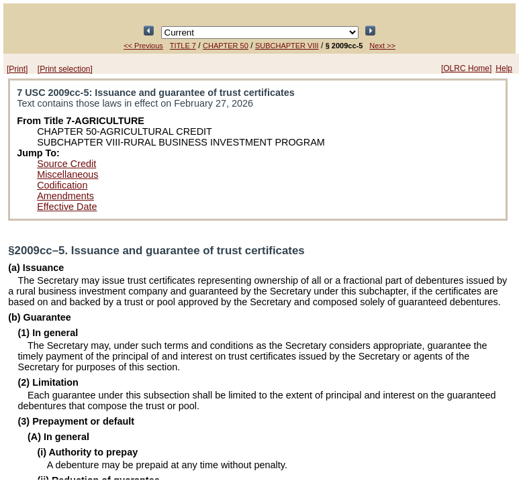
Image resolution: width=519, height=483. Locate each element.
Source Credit (66, 163)
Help (504, 68)
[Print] (17, 69)
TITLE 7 (183, 46)
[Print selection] (65, 69)
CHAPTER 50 (225, 46)
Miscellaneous (67, 174)
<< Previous (143, 46)
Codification (62, 185)
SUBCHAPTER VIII (287, 46)
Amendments (65, 196)
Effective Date (67, 206)
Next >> (382, 46)
